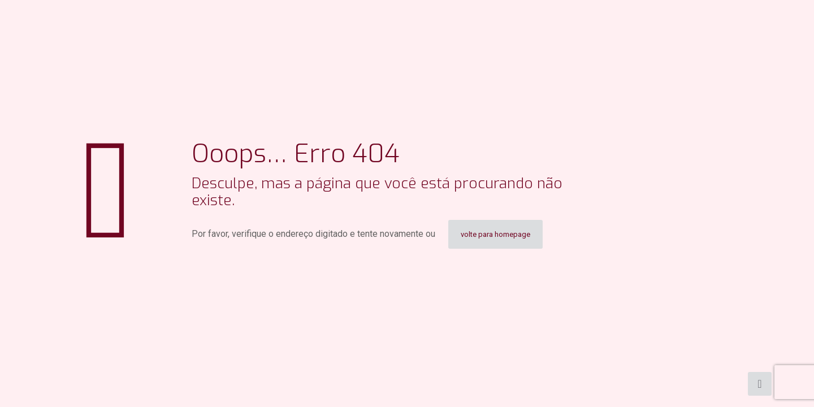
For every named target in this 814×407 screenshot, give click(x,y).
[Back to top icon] (760, 384)
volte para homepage (495, 234)
